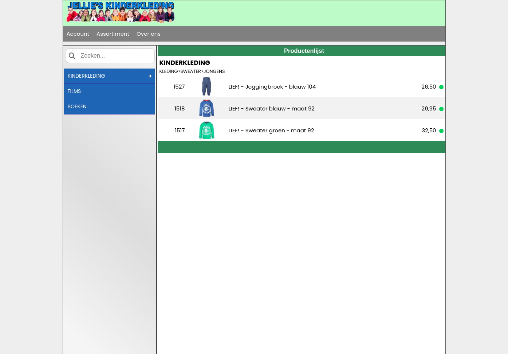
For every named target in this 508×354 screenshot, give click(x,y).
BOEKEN (77, 106)
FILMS (74, 91)
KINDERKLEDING (109, 75)
